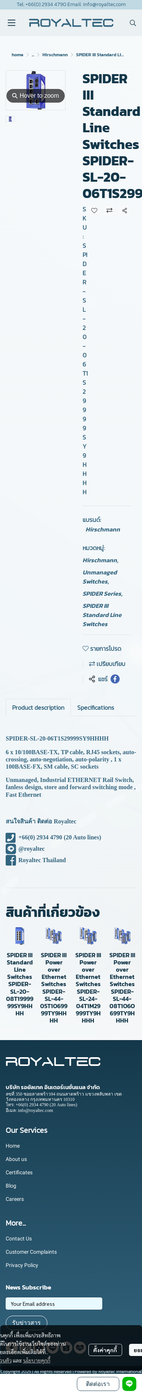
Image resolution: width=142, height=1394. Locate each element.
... (33, 54)
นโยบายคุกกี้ (36, 1360)
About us (16, 1159)
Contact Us (19, 1238)
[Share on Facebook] (115, 679)
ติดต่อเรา (98, 1384)
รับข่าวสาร (26, 1322)
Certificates (19, 1172)
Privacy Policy (22, 1265)
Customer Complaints (31, 1252)
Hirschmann (55, 54)
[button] (133, 22)
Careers (15, 1199)
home (17, 54)
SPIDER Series (103, 593)
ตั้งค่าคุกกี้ (105, 1349)
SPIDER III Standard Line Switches (102, 614)
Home (13, 1146)
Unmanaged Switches (100, 577)
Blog (11, 1186)
